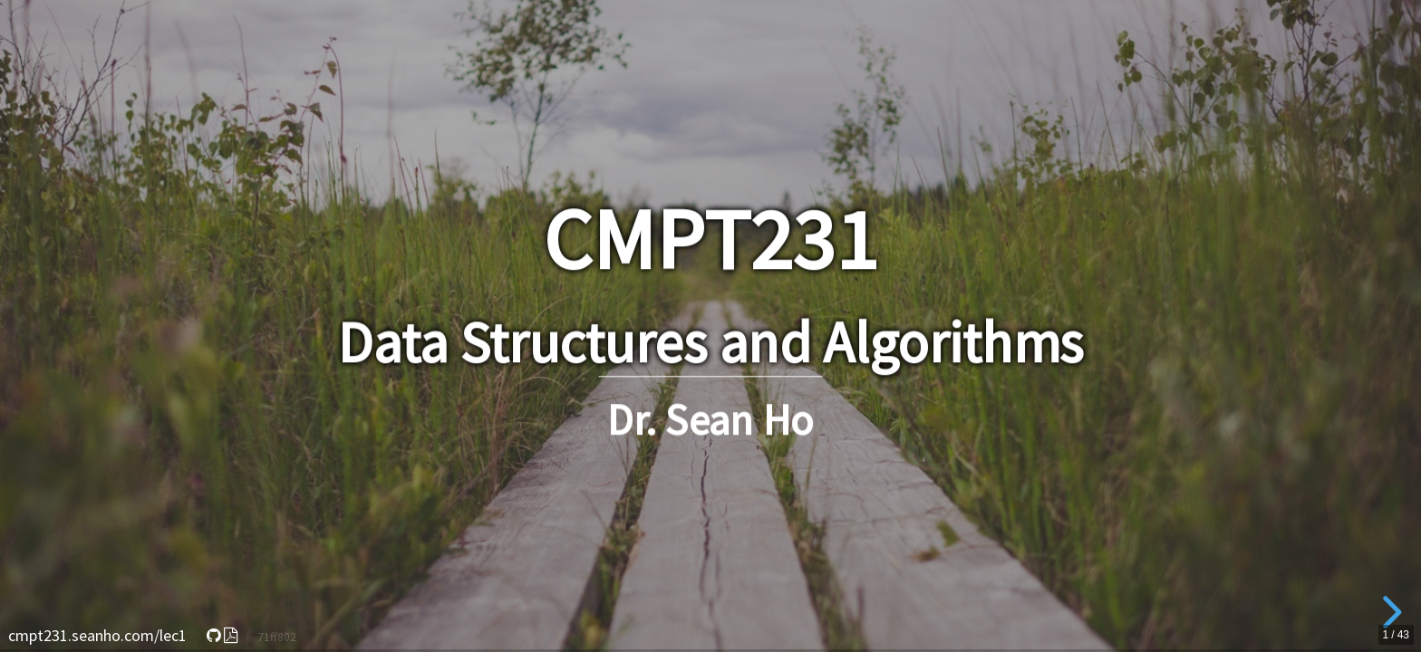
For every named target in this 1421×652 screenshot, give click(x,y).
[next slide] (1389, 612)
